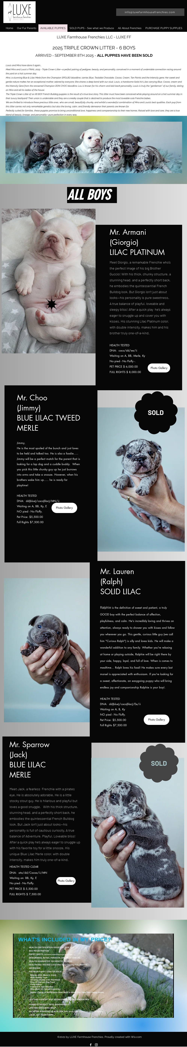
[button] (163, 28)
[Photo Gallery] (159, 367)
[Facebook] (91, 1045)
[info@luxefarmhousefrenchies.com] (150, 12)
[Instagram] (96, 1045)
